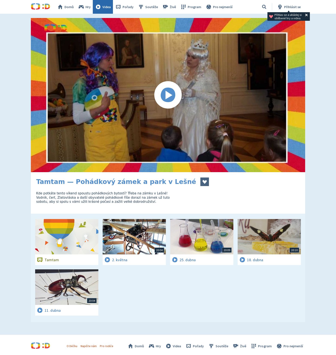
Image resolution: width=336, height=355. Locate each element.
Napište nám (88, 346)
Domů (65, 7)
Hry (84, 7)
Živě (169, 7)
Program (190, 7)
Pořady (124, 7)
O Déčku (72, 346)
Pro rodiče (106, 346)
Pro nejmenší (219, 7)
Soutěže (148, 7)
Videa (103, 7)
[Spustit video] (168, 95)
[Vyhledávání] (264, 7)
